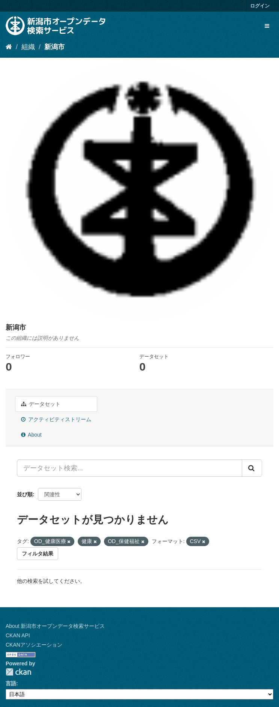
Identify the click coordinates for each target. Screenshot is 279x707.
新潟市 (54, 47)
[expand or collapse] (267, 25)
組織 (28, 47)
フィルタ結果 (37, 554)
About (31, 435)
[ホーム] (9, 47)
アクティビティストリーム (56, 419)
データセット (40, 404)
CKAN (18, 672)
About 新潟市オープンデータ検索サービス (55, 626)
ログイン (260, 6)
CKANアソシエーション (34, 645)
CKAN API (18, 635)
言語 (11, 683)
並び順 (25, 494)
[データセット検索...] (129, 468)
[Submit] (252, 468)
